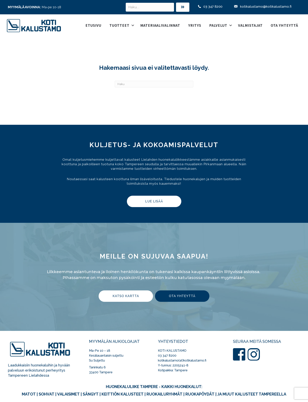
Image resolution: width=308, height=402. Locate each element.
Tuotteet (119, 25)
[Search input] (150, 7)
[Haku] (154, 84)
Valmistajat (250, 25)
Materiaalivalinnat (160, 25)
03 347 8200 (167, 355)
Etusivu (93, 25)
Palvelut (218, 25)
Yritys (194, 25)
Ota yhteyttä (284, 25)
